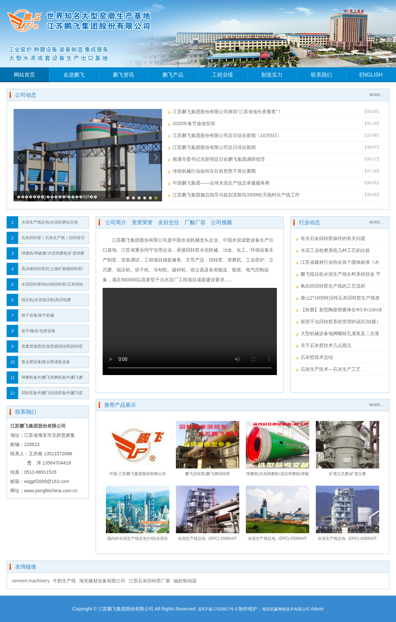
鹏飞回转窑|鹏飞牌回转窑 (207, 473)
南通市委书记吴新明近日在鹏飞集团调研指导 (219, 159)
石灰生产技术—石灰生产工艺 (331, 369)
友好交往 (168, 222)
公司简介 (115, 222)
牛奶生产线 (64, 580)
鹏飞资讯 (123, 75)
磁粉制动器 (185, 580)
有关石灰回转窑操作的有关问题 (333, 238)
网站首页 (24, 75)
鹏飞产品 (172, 75)
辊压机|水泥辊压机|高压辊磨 (46, 299)
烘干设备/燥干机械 (37, 315)
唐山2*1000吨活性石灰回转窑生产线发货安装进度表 (338, 298)
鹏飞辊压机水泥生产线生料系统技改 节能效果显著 (338, 274)
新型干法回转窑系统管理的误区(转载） (341, 321)
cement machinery (31, 580)
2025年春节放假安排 (194, 123)
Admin (317, 608)
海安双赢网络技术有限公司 (286, 609)
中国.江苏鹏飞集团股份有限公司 (137, 473)
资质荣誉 (142, 222)
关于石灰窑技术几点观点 (326, 345)
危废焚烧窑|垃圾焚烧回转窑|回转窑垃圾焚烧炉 (52, 348)
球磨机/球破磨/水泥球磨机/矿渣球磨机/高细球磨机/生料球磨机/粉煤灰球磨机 (52, 255)
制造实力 (271, 75)
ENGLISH (370, 75)
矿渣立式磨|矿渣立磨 (347, 473)
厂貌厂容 (195, 222)
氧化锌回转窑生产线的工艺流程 (333, 286)
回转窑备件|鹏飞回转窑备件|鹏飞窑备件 (52, 395)
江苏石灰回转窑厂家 (149, 580)
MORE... (376, 95)
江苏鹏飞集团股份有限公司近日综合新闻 (214, 147)
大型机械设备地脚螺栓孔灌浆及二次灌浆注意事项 (338, 334)
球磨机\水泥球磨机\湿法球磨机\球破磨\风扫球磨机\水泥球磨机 (277, 475)
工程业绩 (222, 75)
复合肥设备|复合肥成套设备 (45, 362)
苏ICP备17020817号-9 (218, 609)
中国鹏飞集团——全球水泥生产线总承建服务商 (221, 183)
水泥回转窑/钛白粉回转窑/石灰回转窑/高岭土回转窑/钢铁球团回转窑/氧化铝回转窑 (52, 286)
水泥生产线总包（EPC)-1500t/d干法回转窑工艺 (208, 540)
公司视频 (221, 222)
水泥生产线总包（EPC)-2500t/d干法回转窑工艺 (278, 540)
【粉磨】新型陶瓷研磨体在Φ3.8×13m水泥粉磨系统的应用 (339, 310)
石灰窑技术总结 (317, 357)
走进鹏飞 (73, 75)
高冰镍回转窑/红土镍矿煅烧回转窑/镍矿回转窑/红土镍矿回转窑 (52, 270)
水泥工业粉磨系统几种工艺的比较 (335, 250)
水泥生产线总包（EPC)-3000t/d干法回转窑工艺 (348, 540)
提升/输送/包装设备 (38, 330)
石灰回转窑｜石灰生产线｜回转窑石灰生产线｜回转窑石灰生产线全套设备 (53, 239)
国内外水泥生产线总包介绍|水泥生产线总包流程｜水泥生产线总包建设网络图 (137, 540)
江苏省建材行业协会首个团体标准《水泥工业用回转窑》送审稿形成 (338, 262)
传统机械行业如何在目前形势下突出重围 (214, 171)
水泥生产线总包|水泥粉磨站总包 (49, 222)
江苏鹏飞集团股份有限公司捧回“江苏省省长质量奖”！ (227, 111)
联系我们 (321, 75)
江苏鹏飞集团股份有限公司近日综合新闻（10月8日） (227, 135)
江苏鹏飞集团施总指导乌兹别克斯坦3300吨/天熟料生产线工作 (236, 194)
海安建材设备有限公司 (102, 580)
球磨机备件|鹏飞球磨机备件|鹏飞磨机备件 (52, 379)
